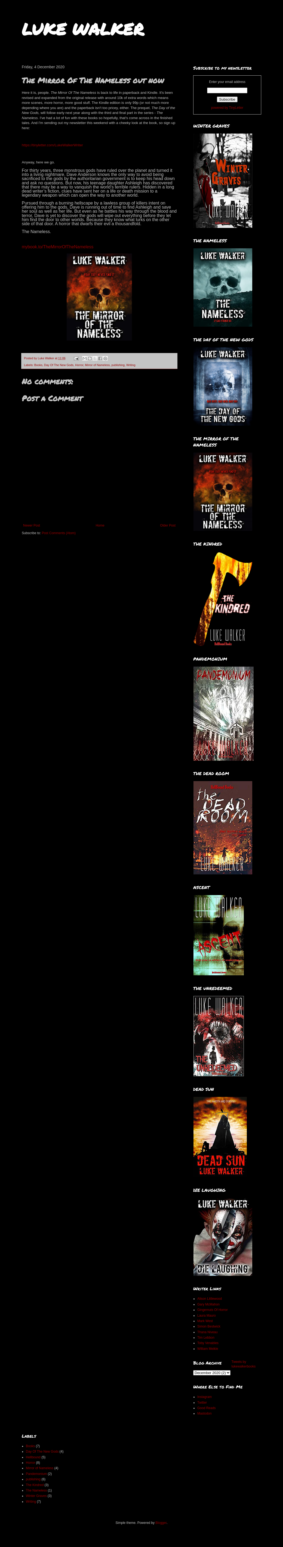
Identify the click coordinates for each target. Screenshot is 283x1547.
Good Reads (206, 1408)
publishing (118, 365)
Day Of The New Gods (58, 365)
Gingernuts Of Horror (212, 1310)
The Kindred (35, 1485)
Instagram (204, 1397)
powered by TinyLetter (227, 108)
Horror (79, 365)
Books (38, 365)
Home (100, 525)
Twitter (202, 1402)
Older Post (168, 525)
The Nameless (36, 1490)
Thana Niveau (207, 1332)
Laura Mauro (206, 1315)
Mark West (205, 1321)
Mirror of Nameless (97, 365)
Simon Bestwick (208, 1326)
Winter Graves (36, 1496)
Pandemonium (36, 1474)
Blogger (161, 1523)
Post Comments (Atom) (59, 533)
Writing (130, 365)
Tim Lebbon (205, 1337)
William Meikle (207, 1349)
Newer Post (31, 525)
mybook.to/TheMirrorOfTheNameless (57, 247)
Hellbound (33, 1457)
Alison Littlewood (209, 1299)
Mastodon (204, 1413)
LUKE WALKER (83, 29)
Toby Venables (208, 1343)
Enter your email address (227, 82)
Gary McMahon (208, 1304)
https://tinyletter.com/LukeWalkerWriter (52, 145)
